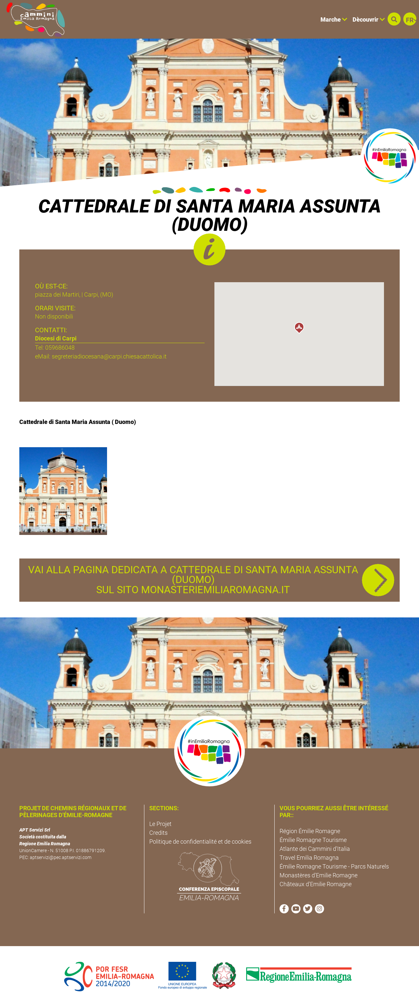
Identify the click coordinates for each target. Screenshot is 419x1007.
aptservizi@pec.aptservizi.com (60, 857)
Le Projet (160, 823)
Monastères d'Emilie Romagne (318, 875)
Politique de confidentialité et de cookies (200, 841)
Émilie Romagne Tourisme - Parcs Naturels (334, 866)
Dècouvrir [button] (369, 19)
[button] (394, 19)
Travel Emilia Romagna (309, 857)
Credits (158, 832)
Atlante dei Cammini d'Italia (315, 848)
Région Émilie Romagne (310, 831)
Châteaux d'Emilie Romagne (316, 884)
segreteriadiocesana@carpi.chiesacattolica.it (109, 356)
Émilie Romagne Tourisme (313, 839)
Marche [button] (333, 19)
